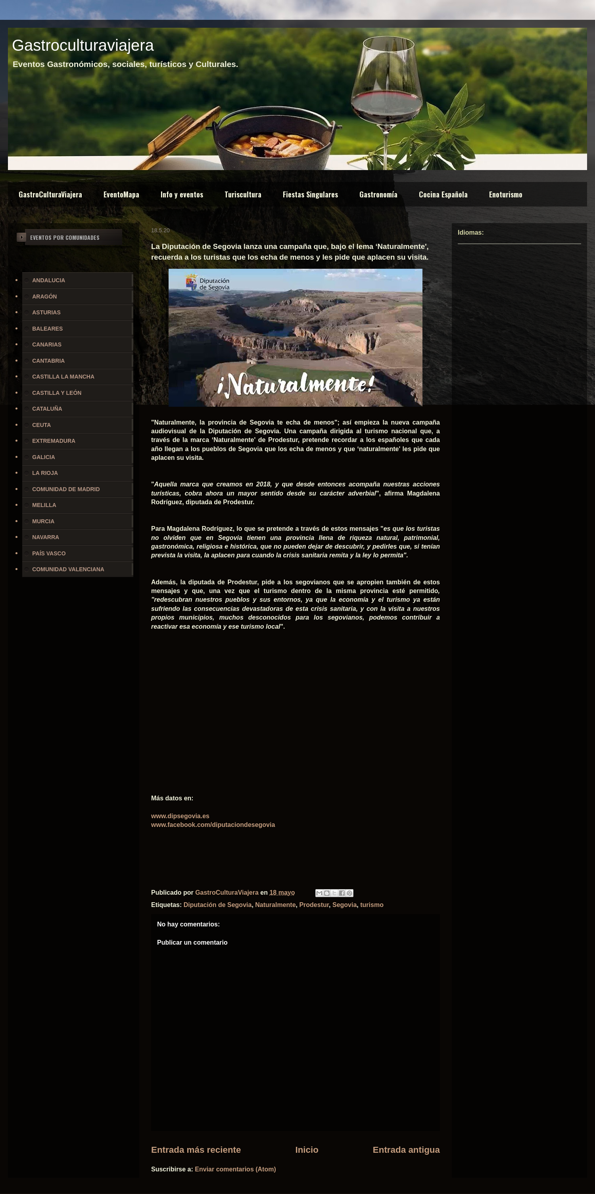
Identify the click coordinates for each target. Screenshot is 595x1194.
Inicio (306, 1150)
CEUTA (41, 425)
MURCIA (43, 521)
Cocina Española (443, 194)
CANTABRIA (48, 361)
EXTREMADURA (53, 441)
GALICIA (43, 457)
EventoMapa (121, 194)
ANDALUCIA (48, 280)
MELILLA (44, 505)
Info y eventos (182, 194)
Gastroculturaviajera (83, 45)
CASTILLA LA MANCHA (63, 376)
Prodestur (314, 904)
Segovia (344, 904)
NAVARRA (45, 537)
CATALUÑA (47, 409)
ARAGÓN (44, 296)
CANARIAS (46, 344)
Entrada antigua (406, 1150)
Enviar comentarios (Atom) (235, 1169)
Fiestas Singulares (310, 194)
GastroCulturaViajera (50, 194)
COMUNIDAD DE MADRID (66, 489)
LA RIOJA (45, 473)
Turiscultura (243, 194)
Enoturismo (505, 194)
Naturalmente (275, 904)
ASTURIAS (46, 312)
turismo (372, 904)
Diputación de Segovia (218, 904)
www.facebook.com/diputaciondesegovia (213, 824)
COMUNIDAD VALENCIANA (68, 569)
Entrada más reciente (196, 1150)
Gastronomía (378, 194)
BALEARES (47, 328)
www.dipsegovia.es (180, 816)
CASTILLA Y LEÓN (56, 393)
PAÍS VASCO (48, 553)
